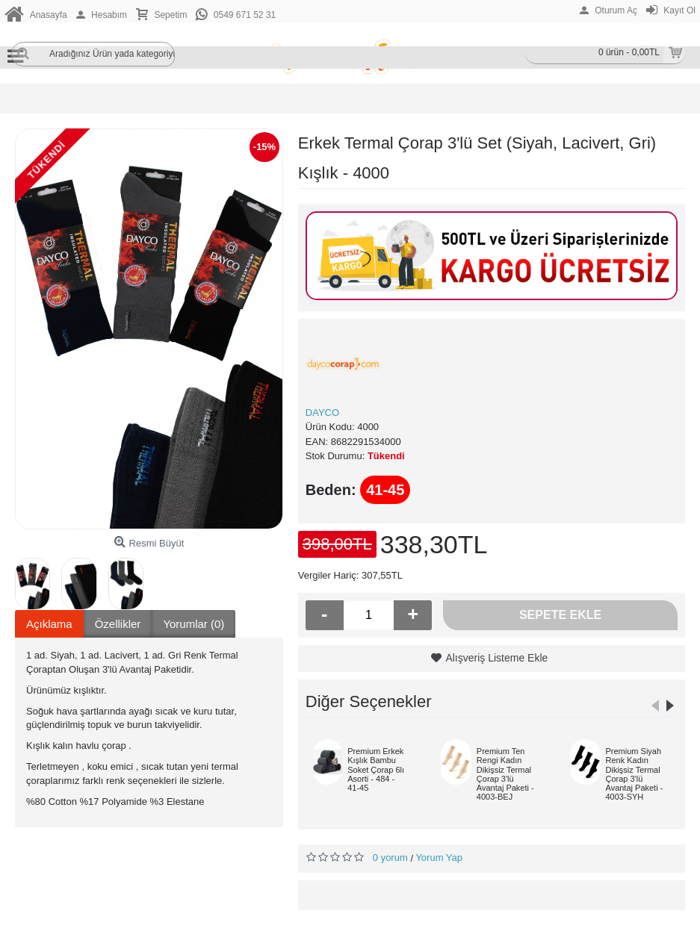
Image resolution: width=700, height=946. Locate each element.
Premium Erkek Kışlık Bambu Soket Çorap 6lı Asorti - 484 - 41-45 (375, 769)
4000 (368, 426)
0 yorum (390, 857)
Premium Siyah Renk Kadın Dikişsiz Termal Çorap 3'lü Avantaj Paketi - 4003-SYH (634, 773)
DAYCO (322, 412)
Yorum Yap (438, 857)
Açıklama (49, 623)
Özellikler (118, 623)
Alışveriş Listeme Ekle (496, 658)
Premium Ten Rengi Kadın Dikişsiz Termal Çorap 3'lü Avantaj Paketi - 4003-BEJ (505, 773)
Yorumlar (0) (193, 623)
